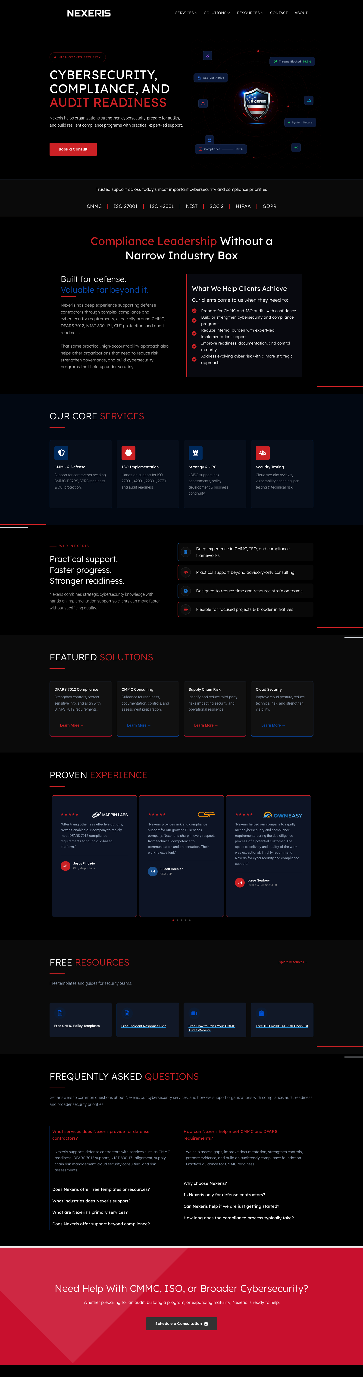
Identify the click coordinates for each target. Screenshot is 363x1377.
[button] (173, 932)
